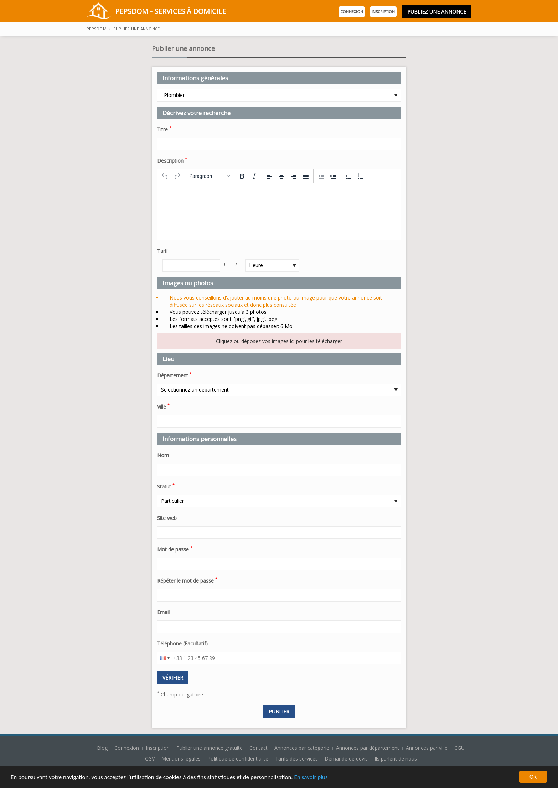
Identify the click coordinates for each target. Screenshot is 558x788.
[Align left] (269, 176)
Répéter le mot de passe (187, 580)
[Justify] (306, 176)
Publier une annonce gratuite (210, 747)
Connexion (351, 11)
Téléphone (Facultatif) (182, 643)
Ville (163, 406)
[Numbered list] (348, 176)
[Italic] (254, 176)
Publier (279, 711)
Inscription (383, 11)
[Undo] (165, 176)
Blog (103, 747)
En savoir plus (310, 777)
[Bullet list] (361, 176)
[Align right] (294, 176)
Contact (259, 747)
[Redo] (177, 176)
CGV (150, 758)
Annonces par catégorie (301, 747)
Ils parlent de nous (395, 758)
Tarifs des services (296, 758)
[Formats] (209, 176)
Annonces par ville (427, 747)
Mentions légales (181, 758)
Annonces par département (367, 747)
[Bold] (242, 176)
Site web (167, 518)
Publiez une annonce (436, 11)
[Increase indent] (333, 176)
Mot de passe (174, 548)
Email (163, 612)
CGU (459, 747)
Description (172, 160)
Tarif (162, 250)
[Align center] (281, 176)
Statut (166, 486)
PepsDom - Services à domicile (156, 12)
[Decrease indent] (321, 176)
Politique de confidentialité (237, 758)
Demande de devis (346, 758)
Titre (164, 128)
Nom (163, 455)
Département (174, 374)
